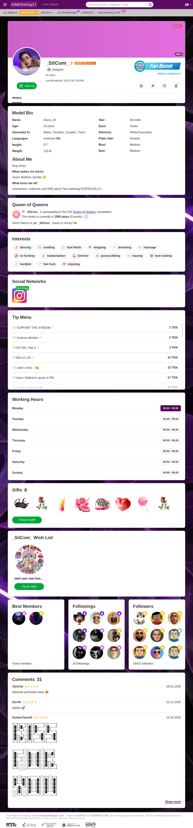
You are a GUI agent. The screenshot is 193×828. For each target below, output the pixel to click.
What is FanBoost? (169, 73)
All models (10, 12)
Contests (87, 12)
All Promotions (68, 12)
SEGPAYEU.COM (99, 815)
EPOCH (82, 815)
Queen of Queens (84, 211)
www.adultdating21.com (51, 815)
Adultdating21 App (110, 12)
